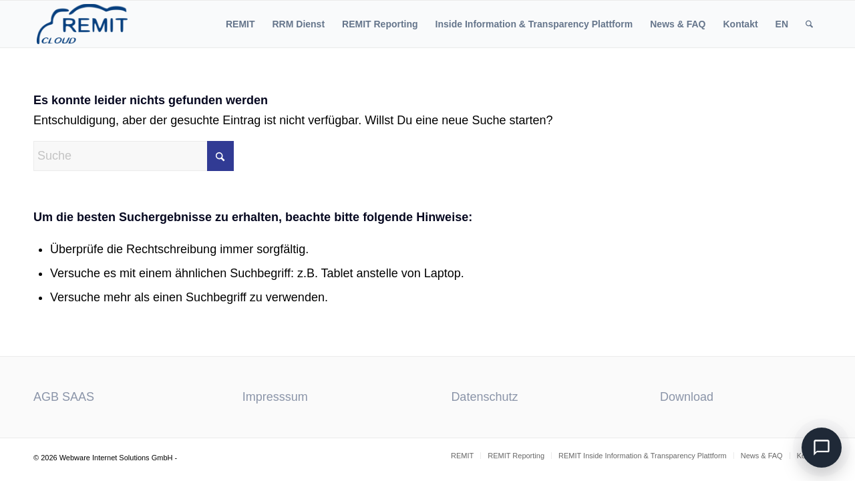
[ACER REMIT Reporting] (82, 24)
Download (686, 397)
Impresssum (275, 397)
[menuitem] (240, 24)
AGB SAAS (63, 397)
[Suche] (809, 24)
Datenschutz (484, 397)
